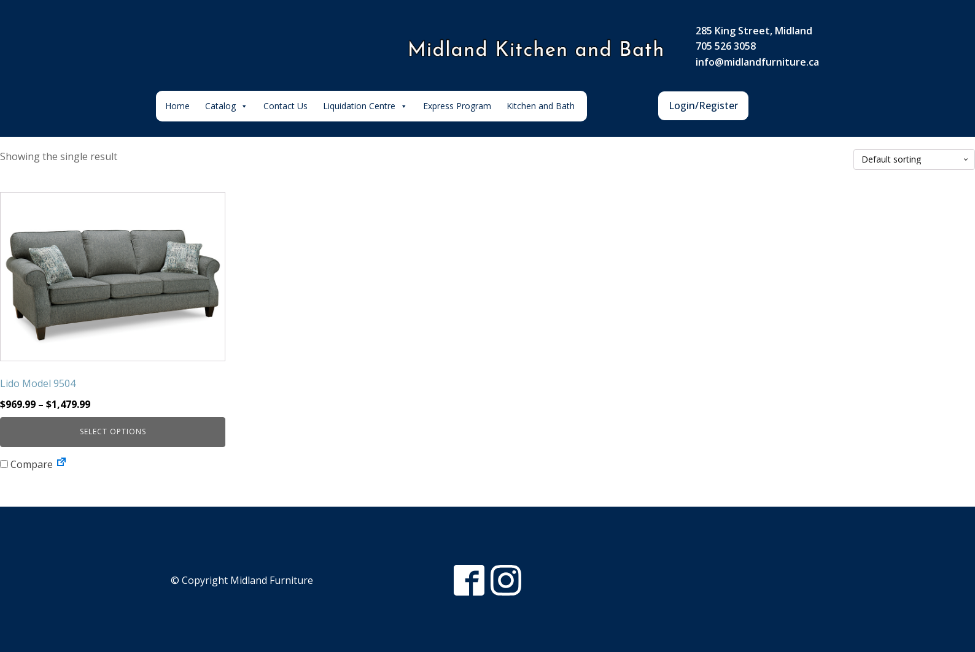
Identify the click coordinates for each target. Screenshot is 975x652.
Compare (26, 464)
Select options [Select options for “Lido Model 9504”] (113, 431)
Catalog (226, 106)
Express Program (457, 106)
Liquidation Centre (365, 106)
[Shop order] (914, 160)
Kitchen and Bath (541, 106)
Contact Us (285, 106)
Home (177, 106)
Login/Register (703, 105)
